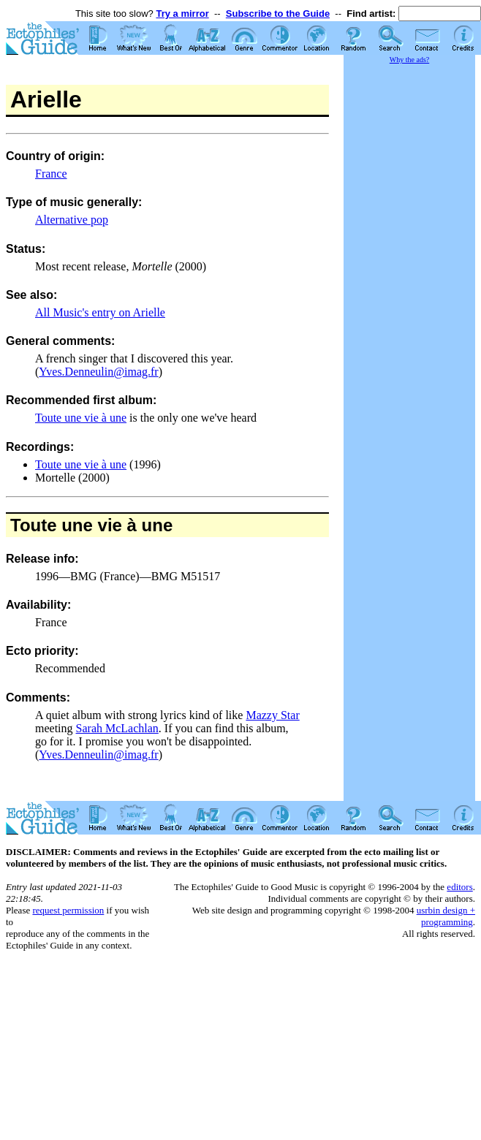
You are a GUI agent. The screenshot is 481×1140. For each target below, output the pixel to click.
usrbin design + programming (446, 916)
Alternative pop (71, 219)
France (51, 173)
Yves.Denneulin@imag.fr (98, 371)
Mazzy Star (272, 715)
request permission (68, 910)
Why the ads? (409, 60)
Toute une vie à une (80, 417)
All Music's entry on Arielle (100, 312)
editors (459, 886)
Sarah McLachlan (117, 728)
